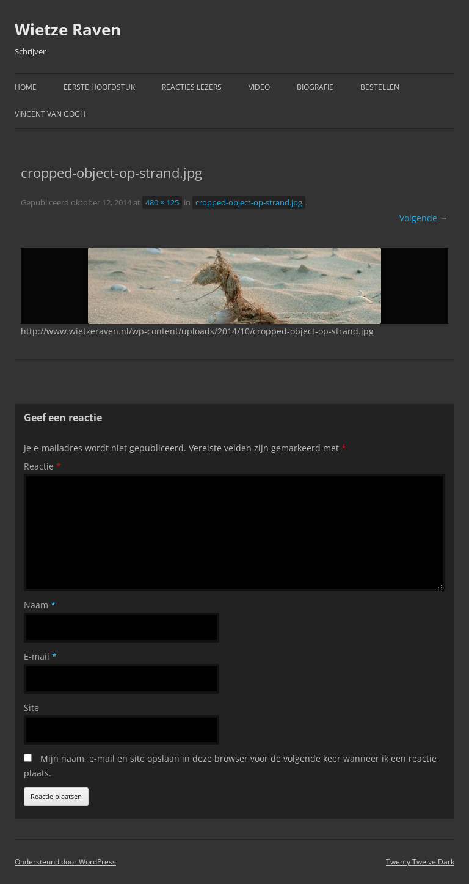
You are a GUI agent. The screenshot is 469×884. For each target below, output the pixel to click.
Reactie (42, 466)
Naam (40, 605)
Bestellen (379, 87)
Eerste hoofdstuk (99, 87)
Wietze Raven (68, 29)
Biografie (315, 87)
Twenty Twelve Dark (420, 861)
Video (259, 87)
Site (31, 707)
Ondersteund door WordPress (65, 861)
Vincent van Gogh (50, 114)
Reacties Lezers (192, 87)
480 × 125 (162, 202)
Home (26, 87)
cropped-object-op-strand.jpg (248, 202)
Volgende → (423, 218)
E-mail (40, 656)
